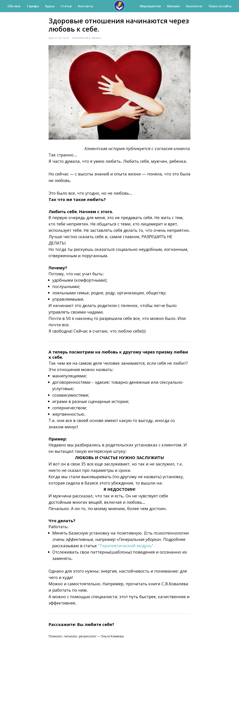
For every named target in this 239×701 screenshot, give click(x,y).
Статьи (66, 6)
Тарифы (33, 6)
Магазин (173, 6)
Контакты (85, 6)
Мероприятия (150, 6)
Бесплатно (194, 6)
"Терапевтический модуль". (126, 546)
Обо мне (13, 6)
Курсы (49, 6)
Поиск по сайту (220, 6)
